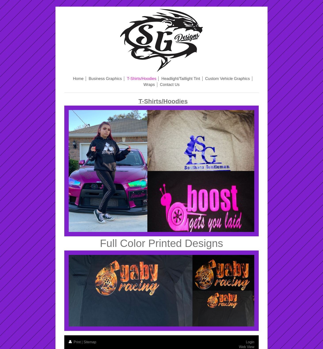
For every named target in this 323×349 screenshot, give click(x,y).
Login (250, 342)
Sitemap (90, 342)
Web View (246, 347)
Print (75, 342)
